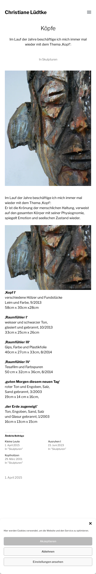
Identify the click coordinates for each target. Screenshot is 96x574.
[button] (90, 523)
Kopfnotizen (12, 455)
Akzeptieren (48, 541)
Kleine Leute (12, 441)
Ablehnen (48, 551)
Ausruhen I (54, 441)
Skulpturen (49, 59)
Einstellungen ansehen (48, 562)
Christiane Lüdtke (26, 12)
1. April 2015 (13, 477)
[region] (48, 257)
